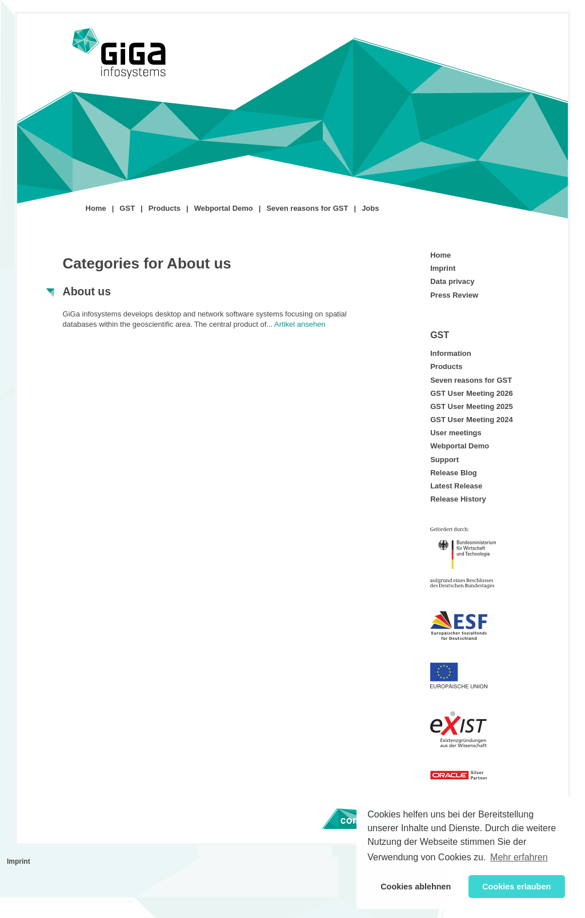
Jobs (370, 208)
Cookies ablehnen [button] (415, 886)
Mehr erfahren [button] (519, 857)
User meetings (456, 432)
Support (444, 459)
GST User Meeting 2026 (471, 393)
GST (127, 208)
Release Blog (453, 472)
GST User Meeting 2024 (471, 419)
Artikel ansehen (300, 324)
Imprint (442, 268)
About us (87, 291)
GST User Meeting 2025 (471, 406)
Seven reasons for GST (307, 208)
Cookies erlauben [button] (516, 886)
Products (165, 208)
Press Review (454, 295)
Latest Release (456, 486)
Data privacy (452, 281)
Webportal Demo (223, 208)
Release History (458, 499)
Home (96, 208)
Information (450, 353)
